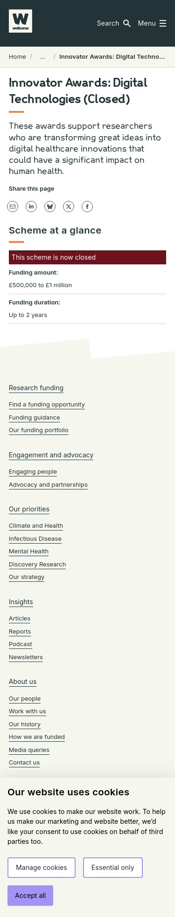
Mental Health (29, 551)
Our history (25, 724)
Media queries (29, 749)
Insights (21, 602)
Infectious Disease (35, 538)
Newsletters (26, 657)
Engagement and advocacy (51, 455)
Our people (25, 698)
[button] (113, 23)
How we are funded (37, 736)
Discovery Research (37, 564)
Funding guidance (34, 417)
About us (23, 681)
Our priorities (29, 509)
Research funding (36, 388)
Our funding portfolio (39, 430)
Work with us (27, 711)
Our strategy (27, 576)
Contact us (24, 762)
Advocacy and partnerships (48, 484)
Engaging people (33, 471)
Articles (20, 618)
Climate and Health (36, 525)
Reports (20, 631)
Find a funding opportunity (47, 404)
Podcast (20, 644)
